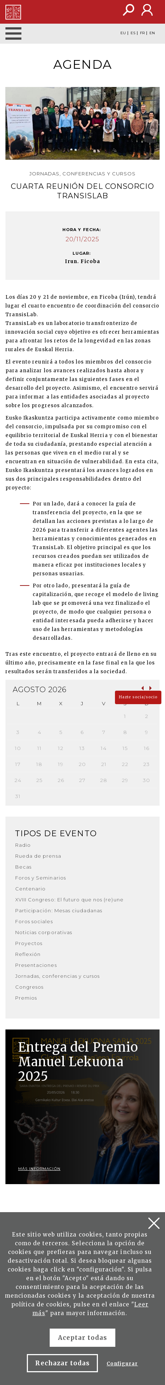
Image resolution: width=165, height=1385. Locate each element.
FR (142, 33)
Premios (26, 998)
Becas (23, 867)
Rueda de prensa (38, 856)
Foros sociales (34, 921)
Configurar (122, 1364)
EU (123, 33)
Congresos (29, 987)
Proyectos (28, 943)
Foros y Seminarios (40, 878)
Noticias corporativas (43, 932)
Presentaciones (36, 965)
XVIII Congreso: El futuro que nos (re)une (69, 899)
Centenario (30, 889)
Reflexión (28, 954)
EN (152, 33)
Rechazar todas (62, 1363)
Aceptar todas (82, 1338)
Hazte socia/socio (138, 697)
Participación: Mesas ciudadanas (58, 910)
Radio (23, 845)
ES (133, 33)
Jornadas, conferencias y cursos (57, 976)
